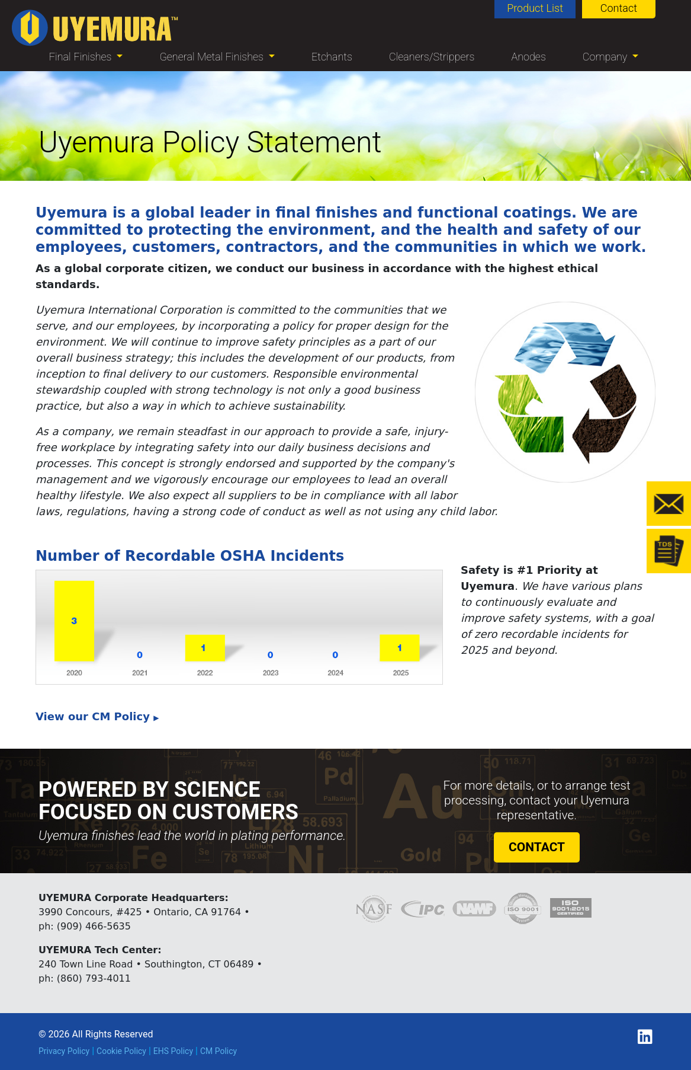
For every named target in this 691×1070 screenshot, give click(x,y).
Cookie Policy (121, 1051)
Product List (535, 8)
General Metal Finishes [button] (212, 56)
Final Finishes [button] (81, 56)
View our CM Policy (97, 716)
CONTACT (537, 847)
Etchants (331, 56)
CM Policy (218, 1051)
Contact (618, 8)
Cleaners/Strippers (432, 56)
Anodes (528, 56)
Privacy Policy (63, 1051)
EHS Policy (173, 1051)
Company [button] (606, 56)
